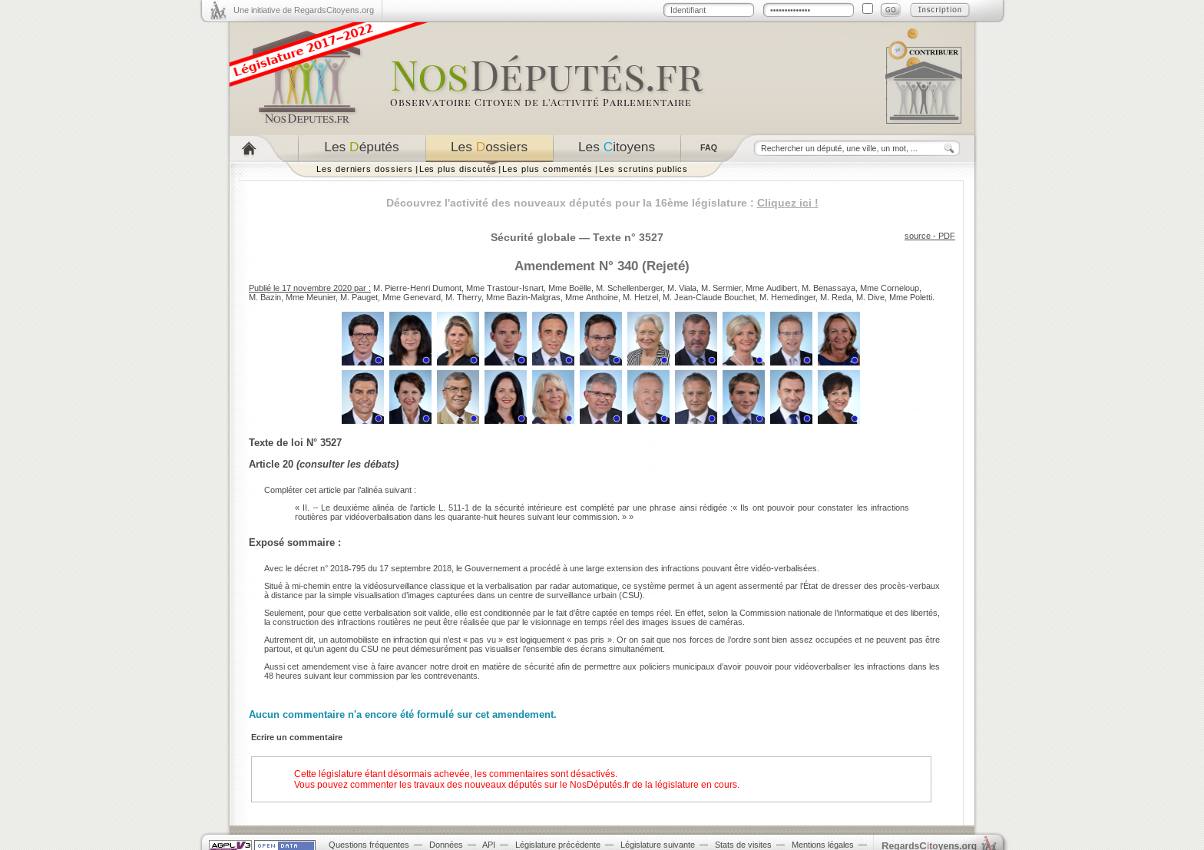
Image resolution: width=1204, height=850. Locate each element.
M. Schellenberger (629, 288)
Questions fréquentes (369, 844)
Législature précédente (557, 844)
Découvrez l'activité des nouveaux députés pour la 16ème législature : (602, 203)
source (918, 235)
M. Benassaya (828, 288)
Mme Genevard (411, 297)
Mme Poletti (910, 297)
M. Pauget (359, 297)
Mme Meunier (311, 297)
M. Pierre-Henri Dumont (417, 288)
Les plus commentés (547, 169)
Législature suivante (657, 844)
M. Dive (870, 297)
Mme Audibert (771, 288)
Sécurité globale (533, 237)
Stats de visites (743, 844)
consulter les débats (347, 464)
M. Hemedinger (787, 297)
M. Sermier (721, 288)
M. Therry (463, 297)
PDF (946, 235)
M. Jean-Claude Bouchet (709, 297)
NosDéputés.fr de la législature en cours (653, 784)
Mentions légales (823, 844)
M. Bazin (265, 297)
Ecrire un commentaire (296, 737)
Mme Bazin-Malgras (523, 297)
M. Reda (836, 297)
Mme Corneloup (889, 288)
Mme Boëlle (569, 288)
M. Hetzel (640, 297)
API (488, 844)
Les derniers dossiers (364, 169)
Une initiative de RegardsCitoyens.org (303, 10)
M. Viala (681, 288)
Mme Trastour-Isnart (505, 288)
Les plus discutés (458, 169)
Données (446, 844)
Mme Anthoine (591, 297)
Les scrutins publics (643, 169)
